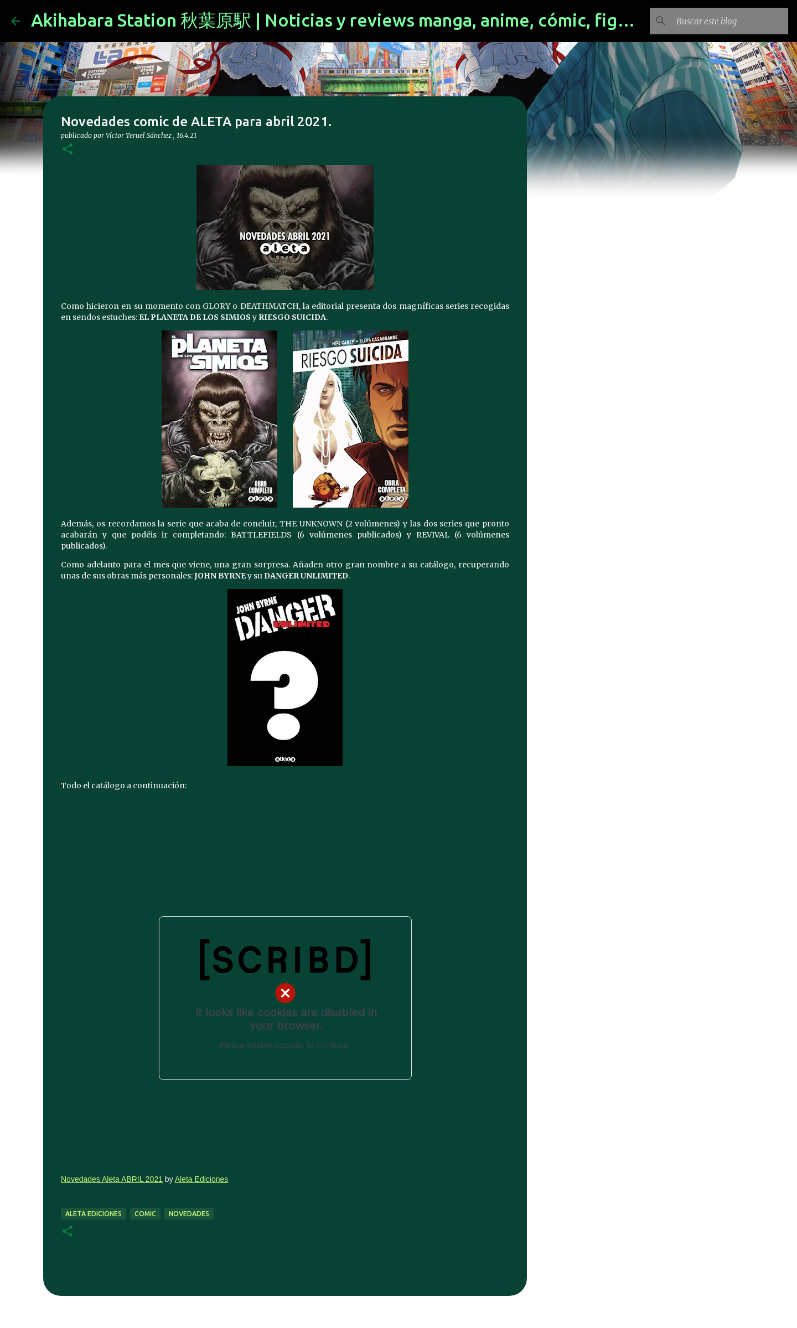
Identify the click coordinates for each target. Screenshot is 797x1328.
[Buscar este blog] (730, 21)
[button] (67, 149)
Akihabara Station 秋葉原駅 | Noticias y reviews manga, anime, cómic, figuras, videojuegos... (404, 20)
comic (145, 1213)
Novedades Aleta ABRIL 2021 (112, 1179)
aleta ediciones (93, 1213)
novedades (189, 1213)
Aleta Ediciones (202, 1179)
